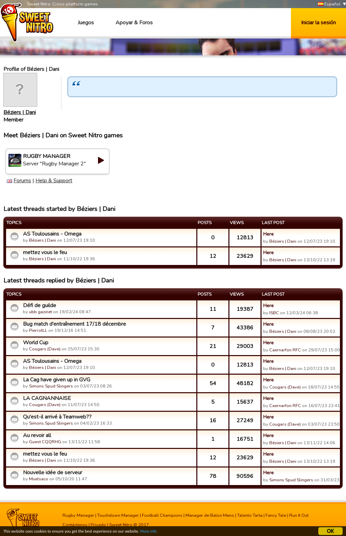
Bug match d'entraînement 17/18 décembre (74, 324)
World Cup (35, 342)
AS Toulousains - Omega (52, 234)
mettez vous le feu (45, 252)
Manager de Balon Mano (210, 515)
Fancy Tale (276, 515)
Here (268, 234)
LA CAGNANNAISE (47, 398)
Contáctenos (75, 525)
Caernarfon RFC (285, 350)
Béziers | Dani (19, 112)
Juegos (86, 22)
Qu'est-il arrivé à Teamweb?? (57, 416)
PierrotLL (38, 330)
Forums (22, 180)
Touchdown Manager (118, 515)
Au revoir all (37, 435)
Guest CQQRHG (45, 442)
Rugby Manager (78, 515)
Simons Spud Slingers (51, 386)
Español (329, 4)
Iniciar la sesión (318, 22)
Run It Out (298, 515)
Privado (98, 525)
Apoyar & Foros (134, 22)
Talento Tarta (250, 515)
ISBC (274, 313)
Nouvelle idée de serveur (52, 472)
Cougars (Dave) (44, 349)
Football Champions (162, 515)
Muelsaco (38, 479)
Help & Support (53, 180)
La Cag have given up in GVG (56, 379)
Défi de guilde (39, 305)
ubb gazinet (40, 312)
